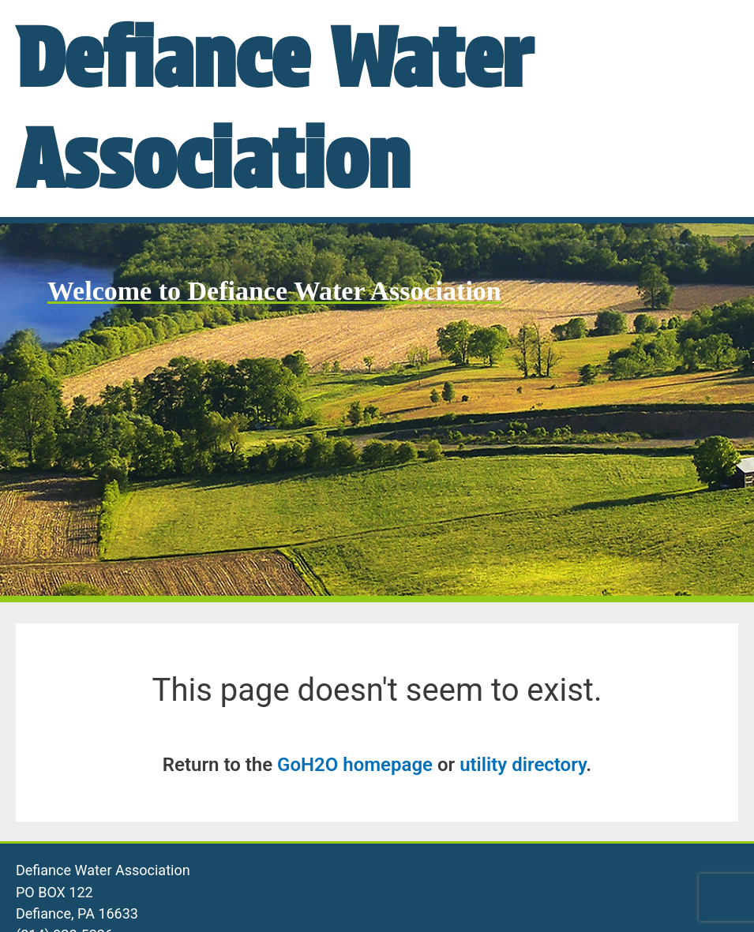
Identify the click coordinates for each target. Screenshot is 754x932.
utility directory (523, 765)
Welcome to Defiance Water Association (274, 290)
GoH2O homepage (355, 765)
